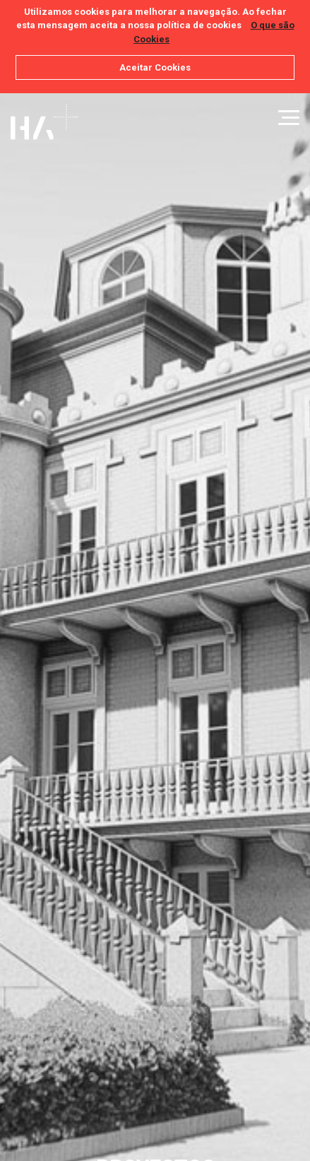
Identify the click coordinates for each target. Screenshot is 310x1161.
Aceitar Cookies (155, 67)
